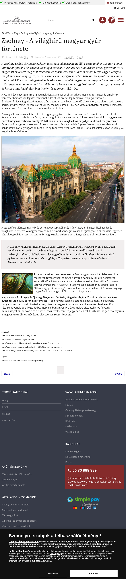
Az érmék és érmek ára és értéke (19, 520)
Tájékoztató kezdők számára (17, 474)
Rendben (93, 574)
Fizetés (69, 404)
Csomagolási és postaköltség (80, 410)
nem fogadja (56, 554)
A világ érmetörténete (13, 484)
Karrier (69, 462)
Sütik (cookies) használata (15, 504)
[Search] (93, 20)
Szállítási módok (74, 415)
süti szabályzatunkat (41, 562)
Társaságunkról (10, 515)
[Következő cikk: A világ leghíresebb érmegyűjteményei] (117, 373)
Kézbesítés (70, 421)
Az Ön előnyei (9, 479)
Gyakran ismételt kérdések (16, 526)
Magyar (6, 413)
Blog (26, 57)
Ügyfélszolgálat (73, 451)
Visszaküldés (72, 431)
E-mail (80, 57)
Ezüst (5, 406)
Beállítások (22, 509)
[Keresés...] (67, 20)
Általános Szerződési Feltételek (81, 399)
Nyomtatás (69, 57)
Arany (5, 400)
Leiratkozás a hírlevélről (78, 456)
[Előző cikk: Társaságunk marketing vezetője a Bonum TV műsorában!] (7, 373)
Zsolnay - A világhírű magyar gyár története (51, 44)
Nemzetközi (8, 420)
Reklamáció (71, 426)
